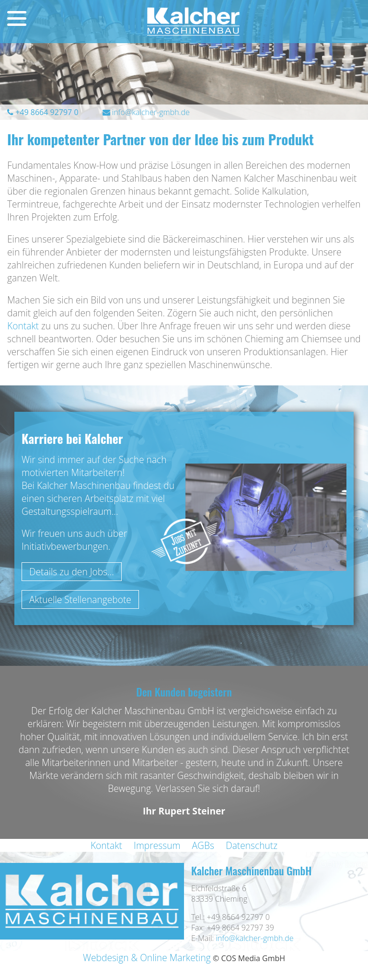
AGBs (203, 845)
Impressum (157, 845)
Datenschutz (251, 845)
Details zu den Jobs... (71, 571)
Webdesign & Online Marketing (147, 957)
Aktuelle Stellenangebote (80, 599)
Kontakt (23, 325)
